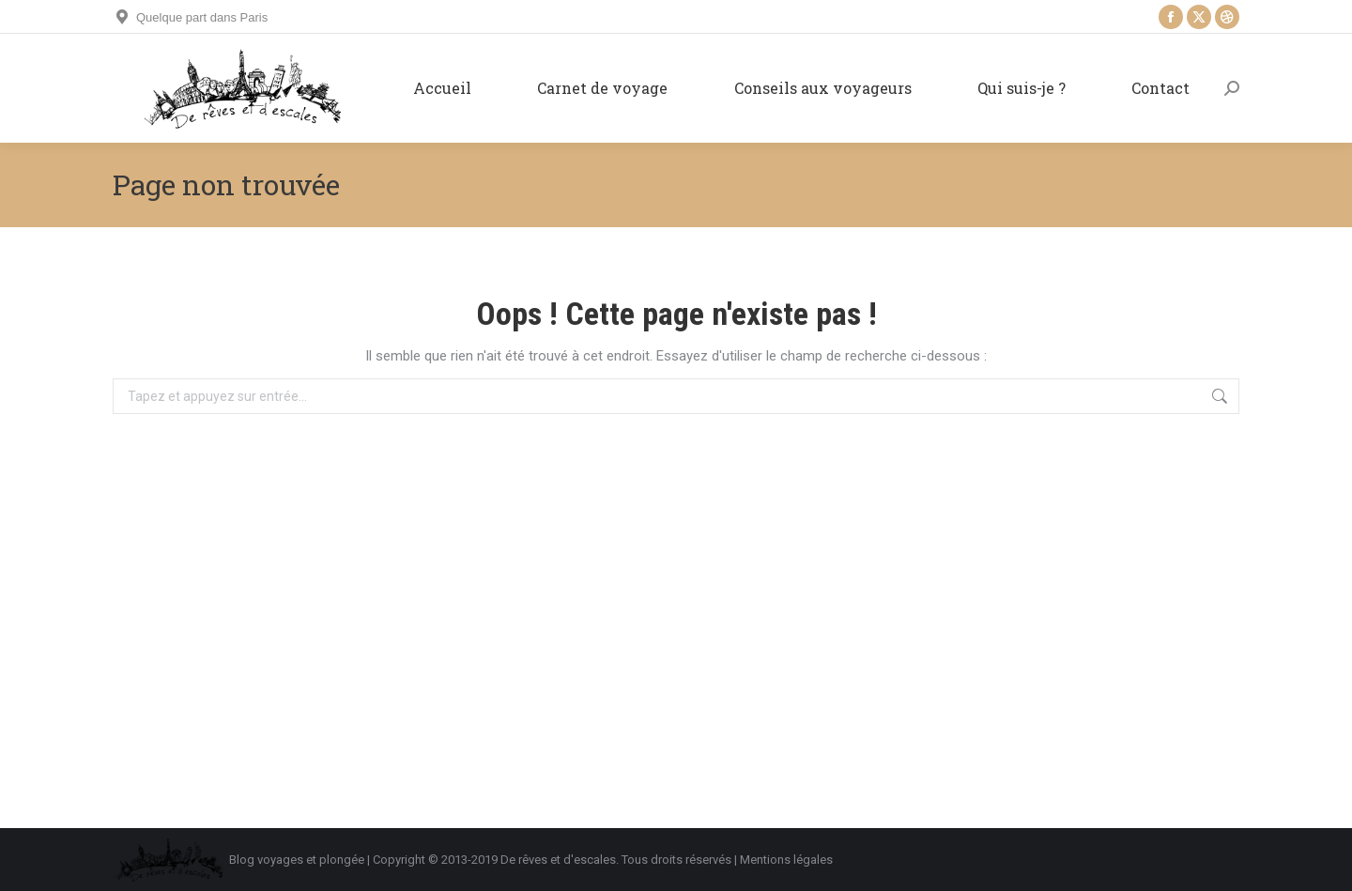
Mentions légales (786, 860)
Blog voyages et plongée (296, 860)
